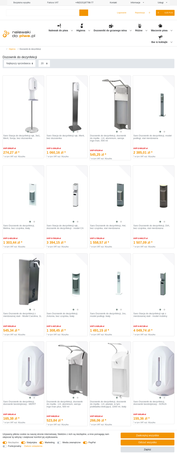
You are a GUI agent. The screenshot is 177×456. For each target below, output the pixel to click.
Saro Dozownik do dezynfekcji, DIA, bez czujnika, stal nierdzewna (151, 226)
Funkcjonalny (14, 446)
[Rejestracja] (138, 13)
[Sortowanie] (19, 63)
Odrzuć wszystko (147, 442)
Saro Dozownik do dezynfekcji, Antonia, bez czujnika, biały (62, 314)
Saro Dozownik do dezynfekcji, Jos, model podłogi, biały (108, 314)
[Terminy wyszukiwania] (42, 13)
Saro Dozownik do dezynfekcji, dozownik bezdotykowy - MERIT (19, 402)
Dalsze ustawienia (33, 446)
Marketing (50, 442)
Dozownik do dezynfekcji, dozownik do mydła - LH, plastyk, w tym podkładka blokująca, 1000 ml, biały (108, 404)
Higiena (81, 30)
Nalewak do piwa (59, 30)
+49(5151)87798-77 (82, 2)
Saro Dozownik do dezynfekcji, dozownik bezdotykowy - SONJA (150, 402)
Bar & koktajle (159, 42)
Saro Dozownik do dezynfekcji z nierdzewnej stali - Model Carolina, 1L (22, 314)
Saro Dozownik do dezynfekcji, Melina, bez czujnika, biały (19, 226)
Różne (139, 30)
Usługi (162, 2)
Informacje (136, 2)
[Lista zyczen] (151, 13)
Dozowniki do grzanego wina (110, 30)
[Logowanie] (120, 13)
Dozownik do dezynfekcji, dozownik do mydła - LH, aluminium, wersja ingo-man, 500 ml (108, 138)
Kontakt (112, 2)
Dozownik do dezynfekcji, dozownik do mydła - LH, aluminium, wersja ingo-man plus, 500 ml (65, 404)
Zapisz (147, 449)
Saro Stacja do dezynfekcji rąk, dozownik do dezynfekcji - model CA (65, 226)
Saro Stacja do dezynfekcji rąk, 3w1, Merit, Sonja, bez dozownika (21, 136)
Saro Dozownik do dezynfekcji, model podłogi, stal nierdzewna (152, 136)
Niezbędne (13, 442)
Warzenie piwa (159, 30)
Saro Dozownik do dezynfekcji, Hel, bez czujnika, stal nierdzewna (108, 226)
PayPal (92, 442)
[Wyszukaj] (83, 13)
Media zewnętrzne (71, 442)
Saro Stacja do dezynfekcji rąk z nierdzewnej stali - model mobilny (150, 314)
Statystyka (32, 442)
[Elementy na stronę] (44, 63)
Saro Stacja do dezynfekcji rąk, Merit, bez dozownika (66, 136)
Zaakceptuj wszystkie (147, 435)
